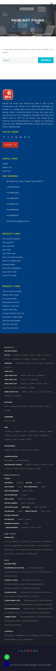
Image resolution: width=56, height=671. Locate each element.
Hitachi (45, 355)
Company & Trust (10, 617)
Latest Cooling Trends (29, 613)
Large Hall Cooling (11, 576)
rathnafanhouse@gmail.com (17, 221)
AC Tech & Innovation (12, 608)
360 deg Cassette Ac (11, 392)
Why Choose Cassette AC (13, 588)
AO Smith (7, 450)
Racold (23, 469)
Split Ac (7, 355)
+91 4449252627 (12, 192)
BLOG (6, 560)
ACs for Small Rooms (35, 568)
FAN (19, 639)
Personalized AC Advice (12, 621)
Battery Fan (8, 253)
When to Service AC (46, 600)
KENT (23, 450)
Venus (29, 439)
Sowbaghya (44, 435)
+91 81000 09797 (13, 187)
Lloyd (8, 359)
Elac (51, 464)
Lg (51, 355)
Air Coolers (36, 541)
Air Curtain (8, 246)
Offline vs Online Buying (13, 625)
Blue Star (16, 450)
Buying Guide (9, 537)
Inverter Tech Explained (45, 608)
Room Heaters (9, 310)
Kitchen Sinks (9, 299)
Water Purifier (10, 328)
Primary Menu (51, 3)
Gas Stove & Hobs (43, 545)
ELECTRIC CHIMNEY (10, 639)
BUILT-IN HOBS (45, 635)
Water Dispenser (11, 321)
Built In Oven (9, 499)
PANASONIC (31, 499)
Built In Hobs (9, 487)
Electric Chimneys (11, 268)
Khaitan (8, 435)
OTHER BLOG (9, 631)
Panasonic (35, 359)
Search (46, 60)
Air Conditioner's (11, 351)
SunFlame (31, 503)
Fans (6, 427)
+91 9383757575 (12, 204)
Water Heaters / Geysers (13, 464)
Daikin (32, 355)
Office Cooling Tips (28, 572)
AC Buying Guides (11, 592)
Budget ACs (35, 596)
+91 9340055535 (12, 209)
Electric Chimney (29, 545)
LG (25, 499)
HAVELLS (36, 450)
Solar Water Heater (13, 313)
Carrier (25, 355)
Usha (47, 406)
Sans (42, 511)
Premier (20, 519)
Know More (10, 145)
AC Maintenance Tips (30, 600)
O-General (25, 359)
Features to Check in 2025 (41, 592)
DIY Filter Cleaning (12, 604)
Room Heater (9, 460)
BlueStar (17, 355)
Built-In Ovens (35, 550)
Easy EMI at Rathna (22, 596)
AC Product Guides (11, 580)
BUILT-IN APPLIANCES (32, 635)
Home (5, 164)
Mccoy (16, 435)
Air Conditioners (11, 239)
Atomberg (17, 431)
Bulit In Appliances (22, 550)
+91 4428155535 (12, 198)
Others (7, 478)
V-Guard (7, 410)
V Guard (21, 439)
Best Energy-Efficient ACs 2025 (14, 584)
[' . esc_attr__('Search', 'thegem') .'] (18, 60)
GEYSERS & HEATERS (11, 456)
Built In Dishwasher (12, 491)
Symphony (32, 406)
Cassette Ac (9, 371)
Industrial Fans (10, 295)
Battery (6, 250)
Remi (36, 435)
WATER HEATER (9, 635)
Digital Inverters (11, 261)
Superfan (8, 439)
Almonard (8, 431)
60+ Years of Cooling (45, 617)
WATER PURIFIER (28, 639)
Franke (20, 511)
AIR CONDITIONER (10, 564)
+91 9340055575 (12, 215)
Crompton (23, 406)
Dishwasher (8, 264)
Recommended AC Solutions (14, 568)
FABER (30, 450)
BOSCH (31, 491)
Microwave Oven (10, 302)
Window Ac (8, 363)
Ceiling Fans (20, 554)
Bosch (7, 421)
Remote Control (11, 306)
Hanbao (42, 431)
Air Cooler (8, 242)
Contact (6, 171)
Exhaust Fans (9, 275)
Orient (41, 406)
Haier (38, 355)
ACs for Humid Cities (44, 572)
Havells (50, 431)
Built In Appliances (31, 487)
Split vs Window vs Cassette (31, 580)
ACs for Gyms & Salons (12, 572)
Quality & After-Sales (30, 621)
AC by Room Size (25, 592)
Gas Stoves (26, 507)
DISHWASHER (20, 635)
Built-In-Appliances (12, 257)
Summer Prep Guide (27, 604)
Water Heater (9, 324)
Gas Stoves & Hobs (12, 291)
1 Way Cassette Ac (11, 375)
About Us (7, 167)
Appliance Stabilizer (12, 523)
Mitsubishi (16, 359)
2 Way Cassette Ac (11, 379)
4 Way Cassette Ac (11, 383)
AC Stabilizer (9, 519)
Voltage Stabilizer (12, 317)
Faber (13, 421)
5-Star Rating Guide (12, 613)
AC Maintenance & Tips (12, 600)
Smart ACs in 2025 (29, 608)
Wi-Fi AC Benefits (44, 613)
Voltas (43, 359)
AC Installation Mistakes (44, 604)
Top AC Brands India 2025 (35, 584)
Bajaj (6, 406)
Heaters (7, 545)
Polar (30, 435)
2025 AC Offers (9, 596)
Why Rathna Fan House (27, 617)
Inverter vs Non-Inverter (31, 588)
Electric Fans (9, 272)
